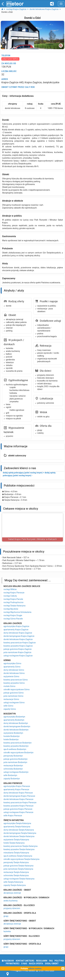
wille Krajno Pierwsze (13, 815)
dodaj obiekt (52, 963)
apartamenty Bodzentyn (14, 720)
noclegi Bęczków (11, 609)
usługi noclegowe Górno (14, 702)
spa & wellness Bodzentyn (15, 749)
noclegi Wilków (10, 589)
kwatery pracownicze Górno (16, 680)
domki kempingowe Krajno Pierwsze (19, 796)
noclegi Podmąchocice (13, 602)
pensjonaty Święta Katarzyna (16, 862)
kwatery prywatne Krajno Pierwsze (18, 806)
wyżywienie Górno (11, 676)
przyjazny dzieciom (12, 908)
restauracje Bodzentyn (13, 765)
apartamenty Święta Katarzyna (17, 826)
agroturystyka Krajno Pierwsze (17, 786)
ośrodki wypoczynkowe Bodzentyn (18, 752)
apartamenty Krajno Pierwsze (16, 789)
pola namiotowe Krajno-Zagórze (17, 652)
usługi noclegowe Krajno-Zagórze (18, 655)
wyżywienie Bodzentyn (13, 733)
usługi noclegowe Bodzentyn (16, 772)
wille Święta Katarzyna (13, 882)
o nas (24, 963)
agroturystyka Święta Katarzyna (17, 823)
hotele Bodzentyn (11, 739)
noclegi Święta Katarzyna (14, 605)
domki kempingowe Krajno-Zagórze (19, 636)
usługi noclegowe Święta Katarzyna (19, 879)
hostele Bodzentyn (12, 736)
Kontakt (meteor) (25, 961)
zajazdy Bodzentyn (12, 778)
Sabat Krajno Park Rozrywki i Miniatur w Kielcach (32, 539)
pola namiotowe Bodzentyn (15, 762)
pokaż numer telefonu (10, 59)
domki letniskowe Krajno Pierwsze (18, 799)
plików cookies (34, 968)
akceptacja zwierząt (12, 893)
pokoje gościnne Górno (14, 693)
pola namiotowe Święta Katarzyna (18, 869)
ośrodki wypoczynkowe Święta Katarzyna (21, 859)
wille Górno (8, 706)
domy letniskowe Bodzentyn (16, 723)
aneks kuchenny (11, 901)
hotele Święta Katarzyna (14, 843)
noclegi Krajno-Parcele (13, 599)
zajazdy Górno (10, 709)
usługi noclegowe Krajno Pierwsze (18, 812)
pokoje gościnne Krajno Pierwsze (18, 809)
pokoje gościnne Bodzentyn (16, 759)
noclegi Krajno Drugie (13, 615)
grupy (6, 916)
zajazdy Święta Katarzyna (15, 885)
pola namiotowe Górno (13, 696)
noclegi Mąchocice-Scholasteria (17, 612)
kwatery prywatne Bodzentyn (16, 746)
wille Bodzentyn (10, 775)
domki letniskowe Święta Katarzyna (19, 836)
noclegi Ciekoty (10, 596)
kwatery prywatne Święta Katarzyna (19, 849)
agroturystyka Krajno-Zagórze (16, 626)
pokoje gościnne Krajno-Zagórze (18, 649)
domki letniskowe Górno (14, 673)
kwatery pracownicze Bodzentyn (18, 743)
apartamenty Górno (12, 667)
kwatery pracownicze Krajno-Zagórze (20, 642)
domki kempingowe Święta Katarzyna (20, 833)
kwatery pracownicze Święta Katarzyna (20, 846)
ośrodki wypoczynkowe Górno (17, 689)
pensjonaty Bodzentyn (13, 756)
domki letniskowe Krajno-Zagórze (18, 639)
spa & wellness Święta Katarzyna (18, 856)
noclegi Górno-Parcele (13, 619)
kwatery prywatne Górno (14, 683)
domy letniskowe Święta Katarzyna (19, 830)
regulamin (41, 961)
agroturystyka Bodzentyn (14, 717)
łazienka (7, 931)
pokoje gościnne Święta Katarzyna (18, 866)
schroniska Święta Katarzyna (16, 875)
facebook (8, 961)
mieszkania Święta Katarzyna (16, 853)
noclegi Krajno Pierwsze (14, 592)
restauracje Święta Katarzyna (16, 872)
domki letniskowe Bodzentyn (16, 730)
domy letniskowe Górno (14, 670)
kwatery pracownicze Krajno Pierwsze (20, 802)
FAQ (51, 961)
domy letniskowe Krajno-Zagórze (18, 633)
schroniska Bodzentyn (13, 769)
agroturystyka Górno (12, 663)
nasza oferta (36, 963)
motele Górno (9, 686)
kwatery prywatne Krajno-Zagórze (18, 646)
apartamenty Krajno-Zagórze (16, 629)
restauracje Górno (11, 699)
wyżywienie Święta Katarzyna (16, 839)
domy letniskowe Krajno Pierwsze (18, 793)
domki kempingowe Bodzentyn (17, 726)
